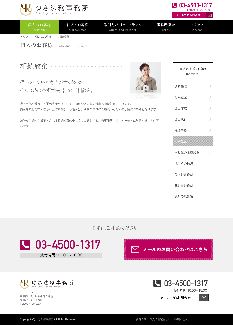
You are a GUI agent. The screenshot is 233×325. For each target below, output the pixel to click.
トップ (24, 36)
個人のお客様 (43, 36)
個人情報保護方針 (160, 319)
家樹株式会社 (181, 319)
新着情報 (141, 319)
